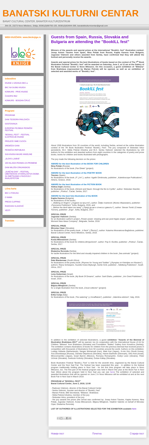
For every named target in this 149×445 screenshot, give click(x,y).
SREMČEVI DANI (12, 146)
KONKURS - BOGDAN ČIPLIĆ (17, 100)
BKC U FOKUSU (12, 193)
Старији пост (137, 433)
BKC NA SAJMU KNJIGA (15, 87)
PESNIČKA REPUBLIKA (15, 150)
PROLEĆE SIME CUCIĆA (15, 141)
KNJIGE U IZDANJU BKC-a (16, 83)
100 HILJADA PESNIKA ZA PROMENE (21, 163)
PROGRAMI (10, 115)
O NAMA (8, 197)
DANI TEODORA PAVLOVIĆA (17, 119)
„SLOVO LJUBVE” (12, 159)
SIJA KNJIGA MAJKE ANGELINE (18, 154)
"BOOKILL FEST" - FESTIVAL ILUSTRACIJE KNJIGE (17, 136)
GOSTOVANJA (11, 124)
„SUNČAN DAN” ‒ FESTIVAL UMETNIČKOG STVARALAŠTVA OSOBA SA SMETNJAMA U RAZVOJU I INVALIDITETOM (22, 175)
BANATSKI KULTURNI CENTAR (70, 13)
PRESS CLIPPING (12, 202)
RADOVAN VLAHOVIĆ (14, 206)
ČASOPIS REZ (11, 96)
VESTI (7, 210)
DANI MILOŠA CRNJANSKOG (17, 167)
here (112, 372)
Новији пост (57, 433)
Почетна (97, 433)
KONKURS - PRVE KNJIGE (16, 92)
